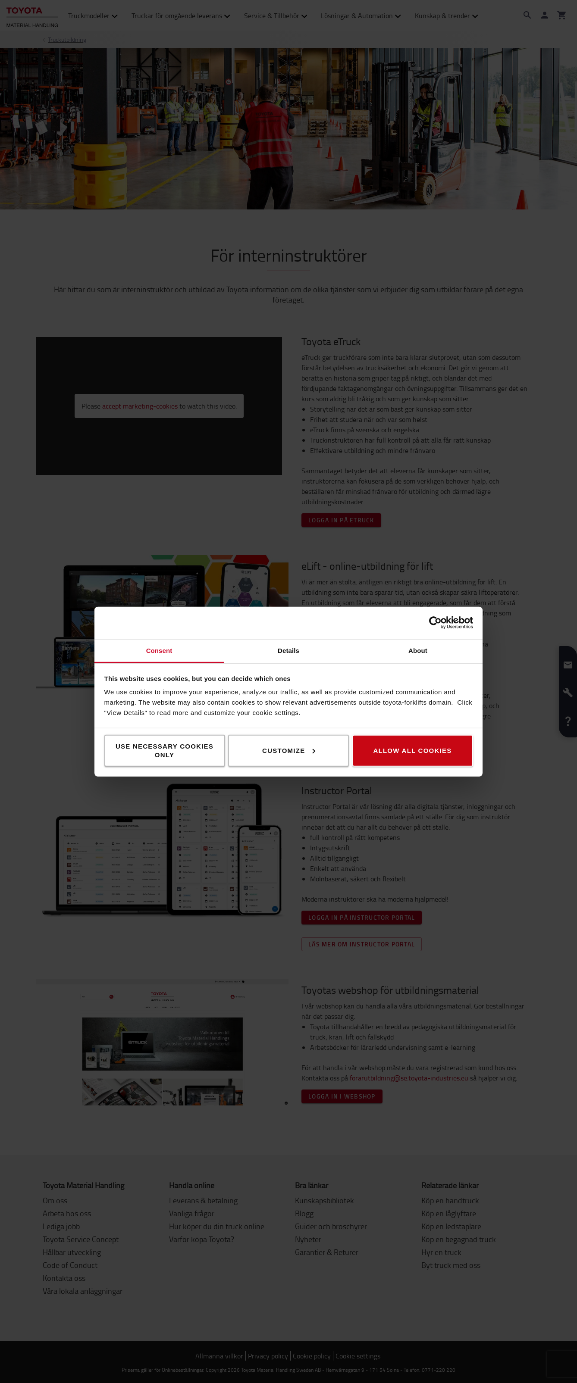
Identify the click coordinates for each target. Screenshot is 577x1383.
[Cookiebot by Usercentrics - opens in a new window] (435, 622)
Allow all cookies (412, 750)
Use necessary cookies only (164, 750)
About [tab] (417, 650)
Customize (288, 750)
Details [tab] (288, 650)
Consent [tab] (159, 650)
